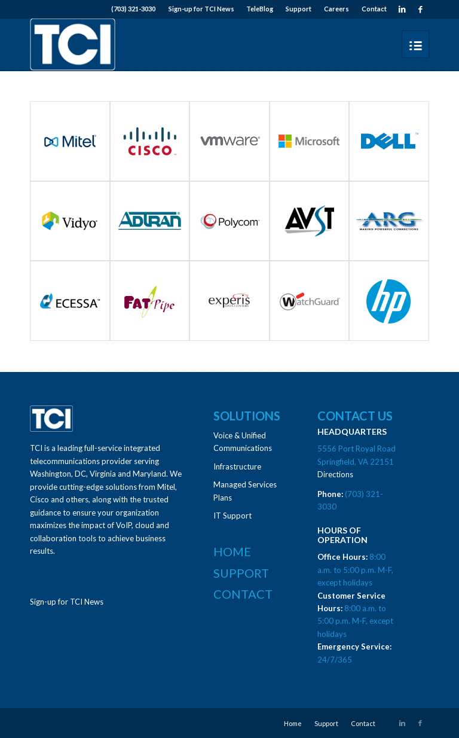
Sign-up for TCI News (201, 9)
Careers (336, 9)
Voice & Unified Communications (242, 442)
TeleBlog (259, 9)
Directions (335, 474)
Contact (374, 9)
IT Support (232, 515)
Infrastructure (237, 466)
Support (298, 9)
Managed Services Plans (245, 491)
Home (232, 551)
